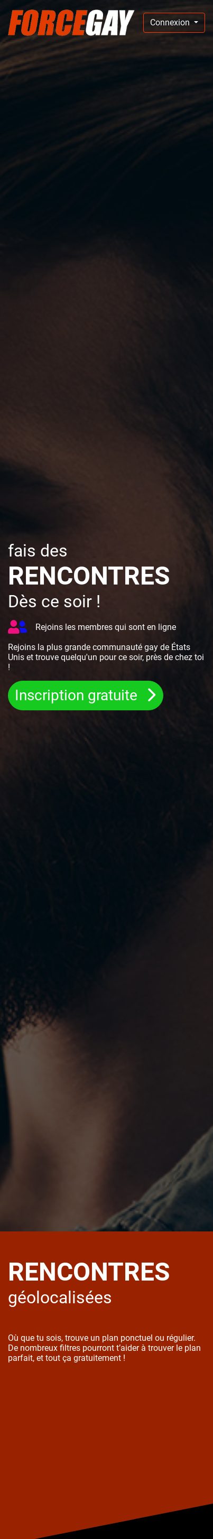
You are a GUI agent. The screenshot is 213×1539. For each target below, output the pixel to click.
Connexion (171, 22)
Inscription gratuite (78, 695)
